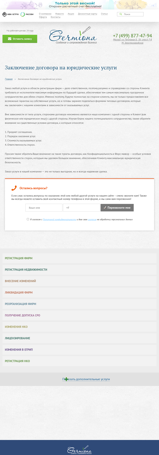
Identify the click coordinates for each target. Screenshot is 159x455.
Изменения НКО (16, 327)
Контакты (55, 17)
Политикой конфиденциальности (59, 219)
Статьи (104, 13)
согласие (92, 219)
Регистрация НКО (17, 361)
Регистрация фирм (18, 258)
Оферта (43, 17)
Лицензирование (17, 338)
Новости (59, 13)
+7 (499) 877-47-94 (132, 35)
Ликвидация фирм (18, 292)
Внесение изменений (20, 281)
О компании (45, 13)
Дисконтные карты (87, 13)
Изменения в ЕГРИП (19, 349)
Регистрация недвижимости (26, 269)
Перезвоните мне (117, 207)
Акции (71, 13)
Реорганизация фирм (20, 304)
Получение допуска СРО (22, 315)
